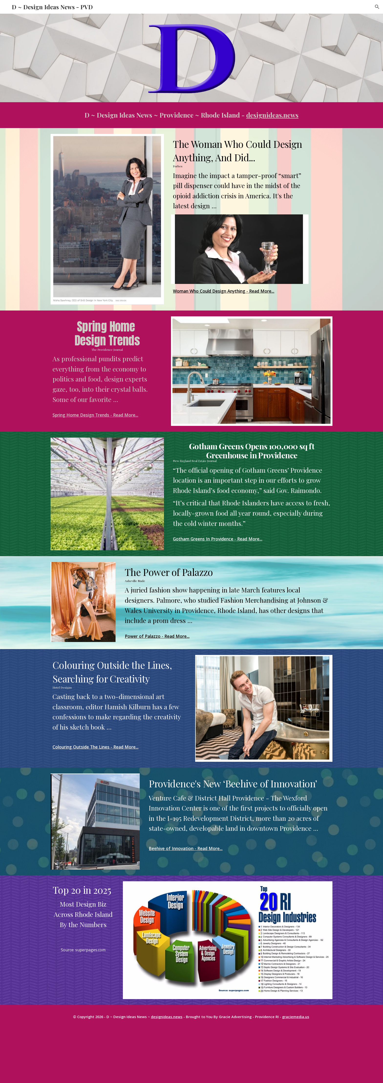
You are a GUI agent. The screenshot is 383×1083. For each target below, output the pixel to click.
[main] (191, 115)
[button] (377, 7)
